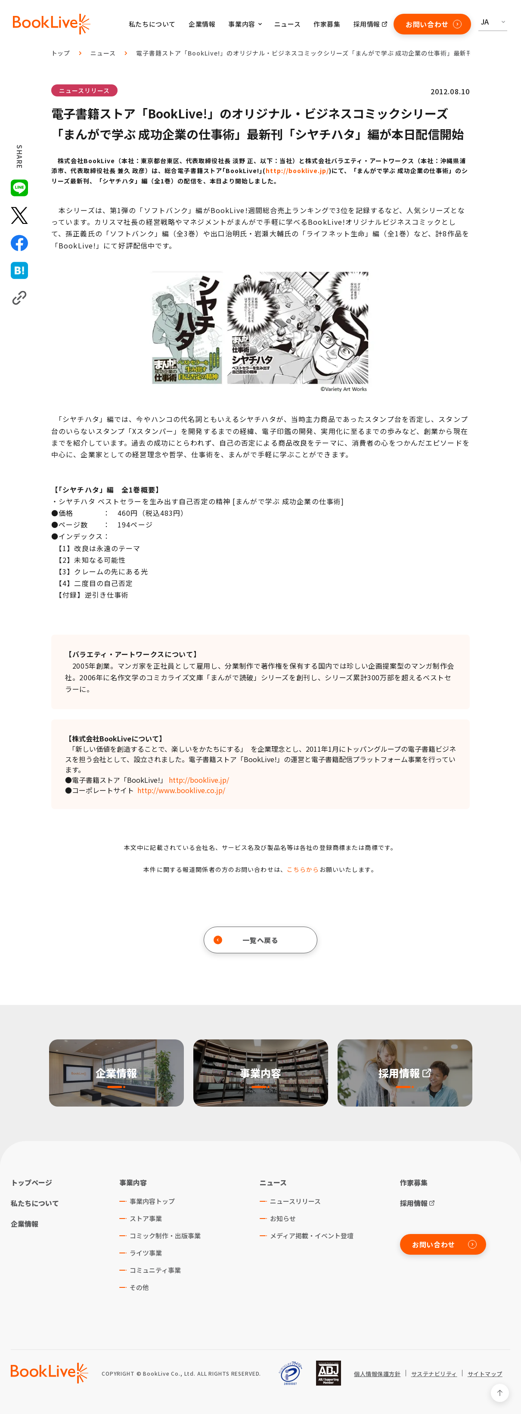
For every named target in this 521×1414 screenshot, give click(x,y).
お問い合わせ (434, 24)
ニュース (287, 23)
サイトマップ (485, 1374)
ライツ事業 (146, 1252)
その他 (139, 1287)
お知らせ (283, 1218)
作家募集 (326, 23)
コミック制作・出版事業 (165, 1235)
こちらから (303, 869)
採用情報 (367, 23)
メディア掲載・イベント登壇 (312, 1235)
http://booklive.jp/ (297, 170)
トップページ (31, 1182)
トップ (61, 53)
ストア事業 (146, 1218)
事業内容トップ (152, 1201)
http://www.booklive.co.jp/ (181, 790)
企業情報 (202, 23)
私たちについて (152, 23)
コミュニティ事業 (155, 1269)
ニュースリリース (84, 90)
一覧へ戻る (246, 940)
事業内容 (133, 1182)
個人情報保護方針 (377, 1374)
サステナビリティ (434, 1374)
